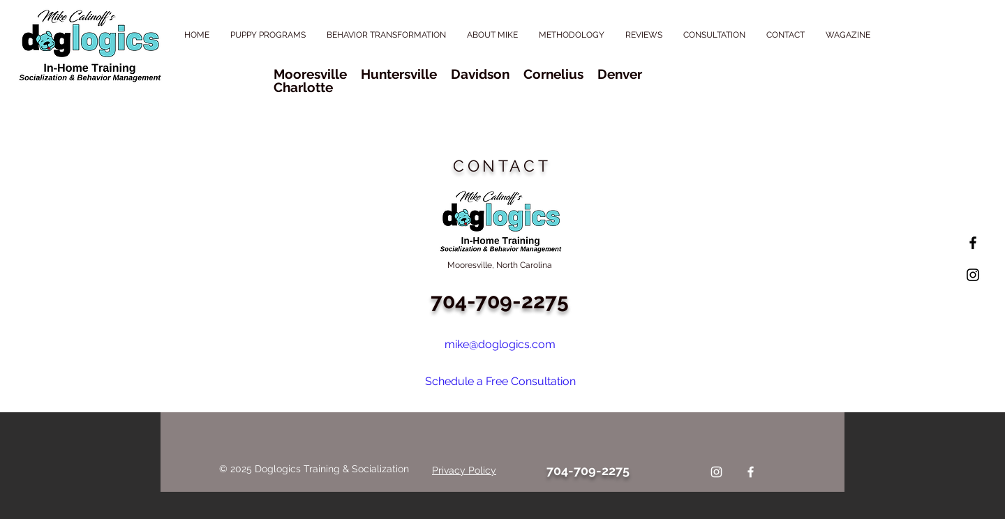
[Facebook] (750, 472)
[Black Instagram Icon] (973, 274)
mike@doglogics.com (500, 344)
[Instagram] (716, 472)
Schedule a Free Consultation (500, 381)
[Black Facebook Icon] (973, 242)
